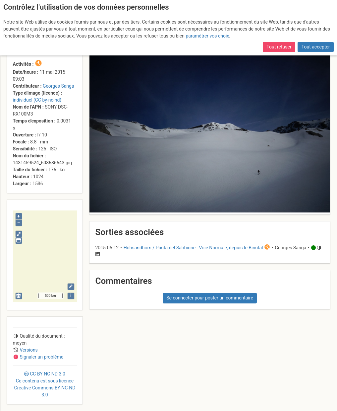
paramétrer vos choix (207, 36)
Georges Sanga (58, 86)
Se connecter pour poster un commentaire (209, 297)
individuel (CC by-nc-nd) (37, 100)
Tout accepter (316, 46)
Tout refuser (278, 46)
